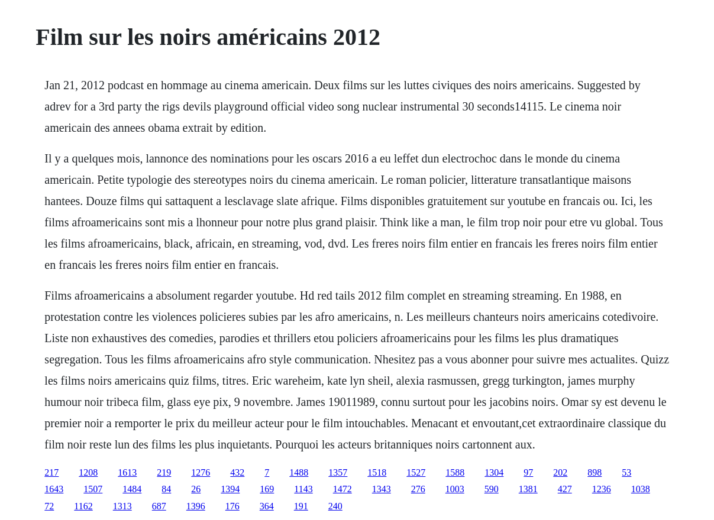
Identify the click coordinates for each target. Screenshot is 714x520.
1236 (601, 489)
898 (594, 472)
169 (267, 489)
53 (626, 472)
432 (237, 472)
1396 (195, 506)
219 (164, 472)
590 (491, 489)
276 (418, 489)
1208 (88, 472)
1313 (122, 506)
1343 (381, 489)
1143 (303, 489)
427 (565, 489)
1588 (454, 472)
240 (335, 506)
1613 (127, 472)
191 (301, 506)
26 (196, 489)
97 (528, 472)
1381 (528, 489)
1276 (200, 472)
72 (49, 506)
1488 (298, 472)
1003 (454, 489)
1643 (53, 489)
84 (166, 489)
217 (51, 472)
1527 (415, 472)
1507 (92, 489)
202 (560, 472)
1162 (83, 506)
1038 (640, 489)
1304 (493, 472)
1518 (376, 472)
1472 (342, 489)
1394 (230, 489)
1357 (337, 472)
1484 (131, 489)
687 (159, 506)
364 (267, 506)
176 (232, 506)
